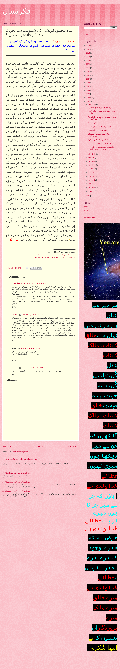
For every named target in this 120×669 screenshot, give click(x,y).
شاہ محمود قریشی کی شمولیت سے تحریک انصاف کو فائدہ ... (101, 148)
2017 (88, 79)
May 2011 (92, 176)
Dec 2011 (92, 104)
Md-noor (15, 315)
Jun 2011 (91, 172)
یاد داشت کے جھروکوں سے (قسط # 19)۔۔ (19, 459)
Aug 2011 (92, 165)
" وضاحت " (92, 123)
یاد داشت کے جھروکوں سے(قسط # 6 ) (16, 482)
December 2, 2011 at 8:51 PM (36, 283)
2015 (88, 86)
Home (41, 446)
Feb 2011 (91, 187)
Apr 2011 (91, 180)
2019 (88, 72)
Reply (14, 307)
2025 (88, 49)
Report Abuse (90, 217)
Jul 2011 (91, 169)
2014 (88, 90)
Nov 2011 (92, 154)
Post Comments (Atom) (20, 452)
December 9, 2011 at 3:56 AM (31, 348)
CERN (86, 207)
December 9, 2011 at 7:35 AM (32, 368)
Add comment (12, 380)
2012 (88, 98)
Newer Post (8, 446)
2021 (88, 64)
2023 (88, 57)
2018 (88, 75)
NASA (86, 210)
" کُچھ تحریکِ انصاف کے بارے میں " (100, 126)
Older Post (73, 446)
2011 (88, 101)
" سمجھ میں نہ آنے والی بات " (99, 130)
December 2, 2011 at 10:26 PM (33, 315)
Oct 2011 (91, 158)
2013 (88, 94)
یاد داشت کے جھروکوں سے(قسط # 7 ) (16, 473)
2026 (88, 46)
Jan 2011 (91, 191)
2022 (88, 60)
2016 (88, 83)
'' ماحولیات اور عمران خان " (98, 140)
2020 (88, 68)
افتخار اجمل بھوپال (18, 283)
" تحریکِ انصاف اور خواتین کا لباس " (101, 107)
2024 (88, 53)
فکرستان (16, 11)
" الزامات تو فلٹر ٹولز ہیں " (100, 143)
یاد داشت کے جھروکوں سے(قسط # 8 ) (16, 491)
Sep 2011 (91, 161)
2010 (88, 196)
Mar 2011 (92, 184)
